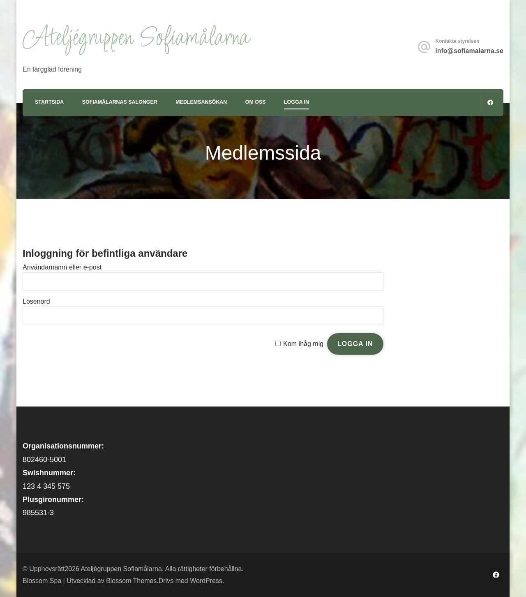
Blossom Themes (131, 580)
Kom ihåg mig (303, 343)
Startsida (49, 102)
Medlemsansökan (201, 102)
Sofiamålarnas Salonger (119, 102)
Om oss (255, 102)
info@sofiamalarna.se (469, 50)
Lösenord (36, 301)
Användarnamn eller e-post (62, 267)
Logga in (296, 102)
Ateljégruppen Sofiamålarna (136, 38)
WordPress (206, 580)
